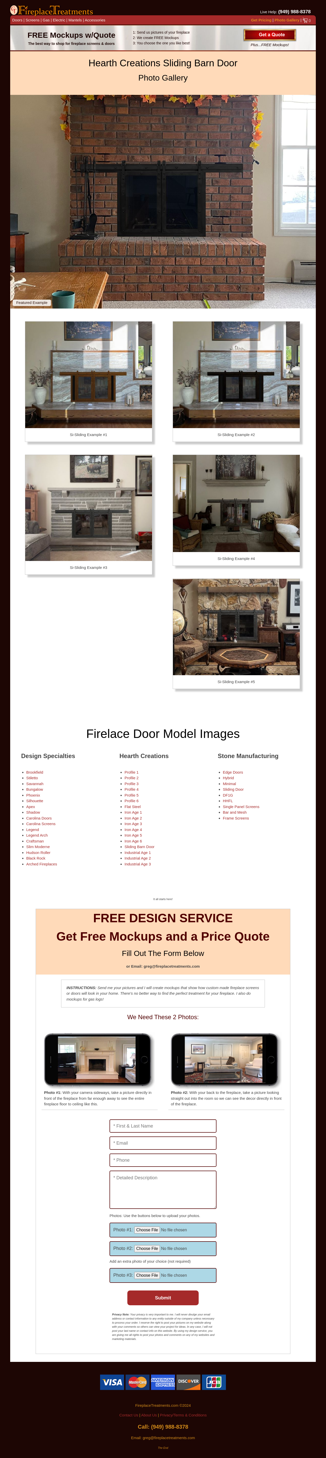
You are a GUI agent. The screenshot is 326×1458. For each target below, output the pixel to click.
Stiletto (32, 778)
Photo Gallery (287, 20)
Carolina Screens (41, 824)
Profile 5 (132, 795)
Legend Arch (37, 835)
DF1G (228, 795)
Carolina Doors (39, 818)
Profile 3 (132, 784)
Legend (32, 829)
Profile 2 (132, 778)
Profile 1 (132, 772)
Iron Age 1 (133, 812)
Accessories (95, 20)
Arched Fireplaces (41, 864)
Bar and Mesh (235, 812)
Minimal (229, 784)
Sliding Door (233, 789)
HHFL (228, 801)
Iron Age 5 (133, 835)
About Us (149, 1415)
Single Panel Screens (241, 806)
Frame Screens (236, 818)
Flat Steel (133, 806)
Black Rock (35, 858)
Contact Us (128, 1415)
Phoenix (33, 795)
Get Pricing (261, 20)
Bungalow (34, 789)
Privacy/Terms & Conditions (183, 1415)
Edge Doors (233, 772)
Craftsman (35, 841)
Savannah (35, 784)
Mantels (75, 20)
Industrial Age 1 (138, 852)
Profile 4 (132, 789)
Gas (46, 20)
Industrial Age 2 (138, 858)
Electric (59, 20)
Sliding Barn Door (140, 847)
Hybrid (228, 778)
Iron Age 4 (133, 829)
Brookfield (34, 772)
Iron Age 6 (133, 841)
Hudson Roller (38, 852)
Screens (32, 20)
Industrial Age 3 (138, 864)
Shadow (33, 812)
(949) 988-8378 (294, 11)
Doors (17, 20)
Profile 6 (132, 801)
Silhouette (34, 801)
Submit (163, 1297)
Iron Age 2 (133, 818)
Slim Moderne (38, 847)
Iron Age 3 (133, 824)
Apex (30, 806)
